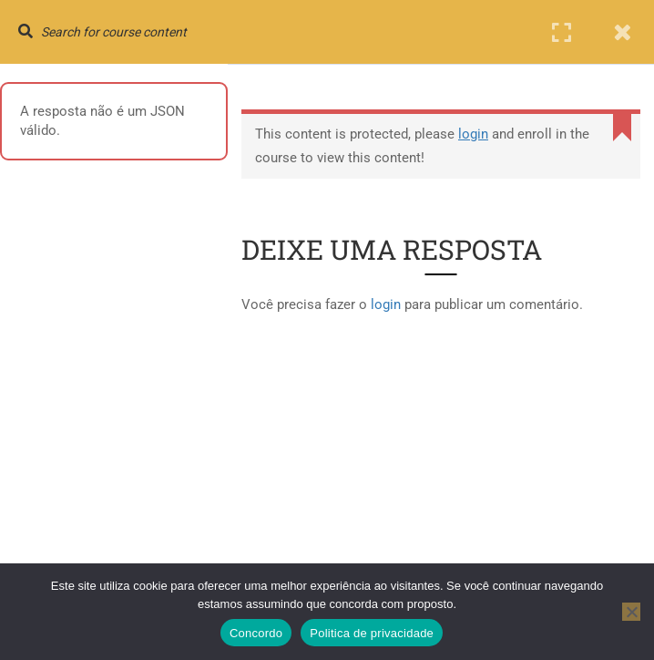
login (473, 134)
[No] (631, 612)
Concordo (256, 633)
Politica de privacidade (372, 633)
